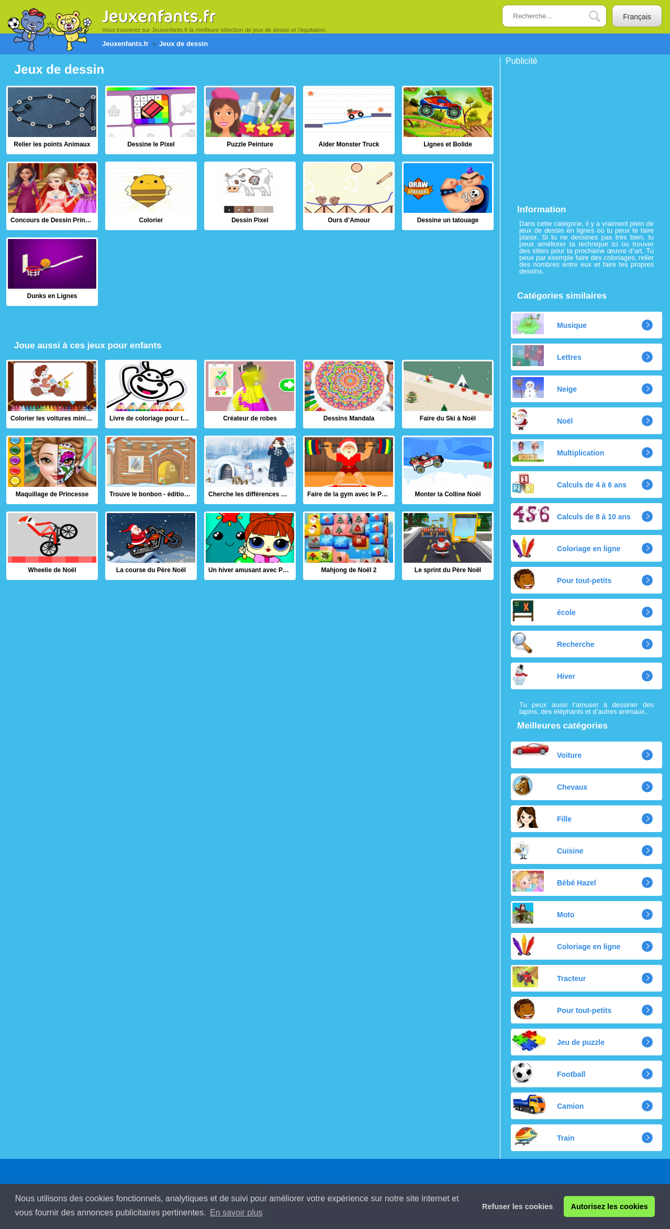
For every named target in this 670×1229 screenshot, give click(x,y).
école (544, 610)
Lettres (547, 355)
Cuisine (548, 849)
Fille (542, 817)
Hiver (543, 674)
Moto (543, 913)
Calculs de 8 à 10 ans (571, 513)
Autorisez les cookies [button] (609, 1206)
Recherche (553, 642)
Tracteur (549, 976)
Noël (542, 419)
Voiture (547, 751)
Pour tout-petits (561, 578)
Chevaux (549, 785)
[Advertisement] (584, 130)
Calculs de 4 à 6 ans (569, 483)
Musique (549, 323)
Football (548, 1072)
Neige (544, 387)
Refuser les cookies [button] (517, 1206)
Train (543, 1136)
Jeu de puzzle (558, 1040)
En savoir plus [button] (236, 1212)
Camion (548, 1104)
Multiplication (558, 451)
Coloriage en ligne (566, 547)
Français (637, 17)
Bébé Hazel (554, 881)
